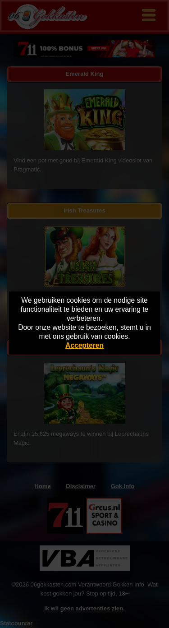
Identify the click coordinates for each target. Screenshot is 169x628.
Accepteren (84, 345)
